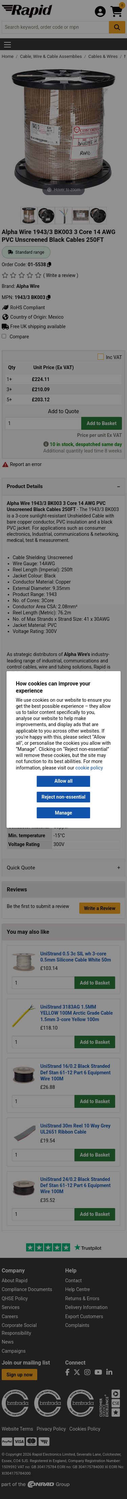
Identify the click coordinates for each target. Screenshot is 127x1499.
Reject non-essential (63, 797)
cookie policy (89, 767)
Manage (63, 813)
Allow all (63, 781)
